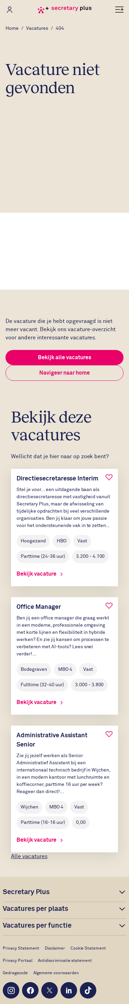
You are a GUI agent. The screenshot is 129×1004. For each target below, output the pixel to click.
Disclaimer (55, 948)
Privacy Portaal (17, 961)
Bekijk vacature (40, 574)
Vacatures (37, 28)
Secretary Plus (26, 892)
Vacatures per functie (37, 925)
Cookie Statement (88, 948)
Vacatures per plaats (35, 908)
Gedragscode (15, 973)
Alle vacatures (29, 856)
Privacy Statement (21, 948)
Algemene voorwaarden (56, 973)
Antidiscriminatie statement (65, 961)
